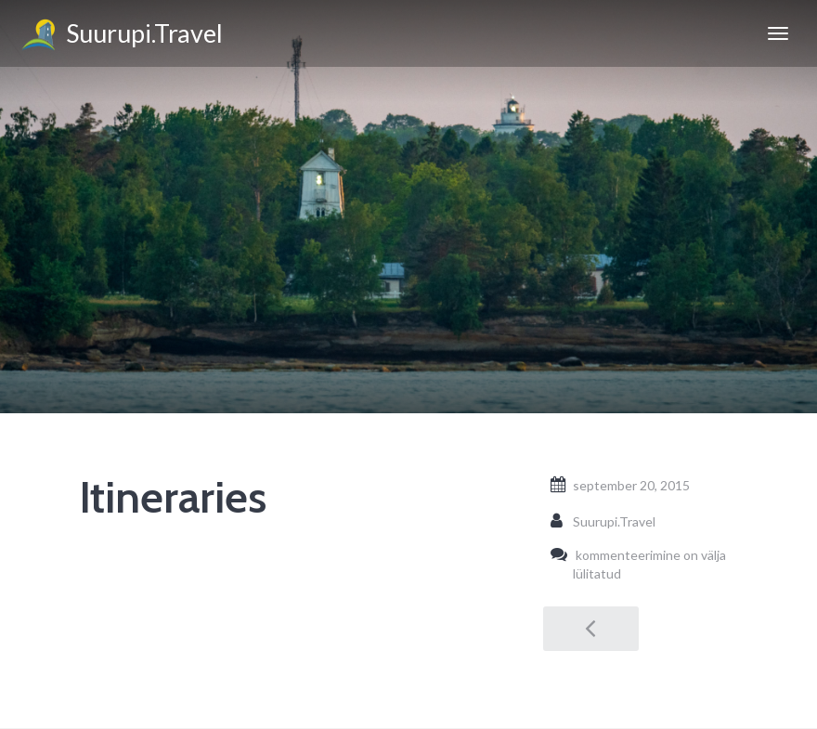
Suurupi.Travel (121, 36)
